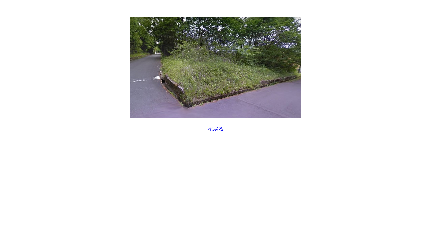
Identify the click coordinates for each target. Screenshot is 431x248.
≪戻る (215, 129)
